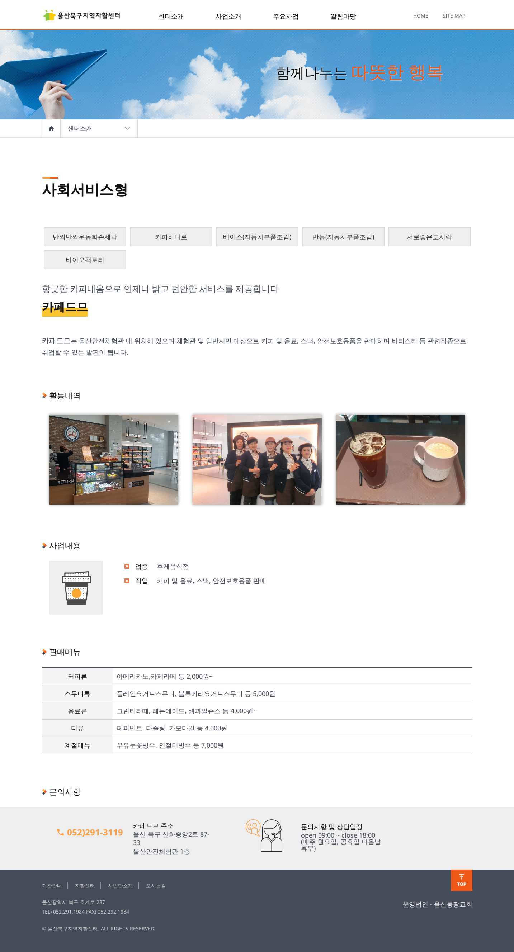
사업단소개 (120, 885)
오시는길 (156, 885)
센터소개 (171, 16)
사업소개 (228, 16)
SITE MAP (454, 15)
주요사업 (286, 16)
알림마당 (343, 16)
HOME (420, 15)
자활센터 (85, 885)
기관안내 (52, 885)
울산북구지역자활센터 (81, 16)
